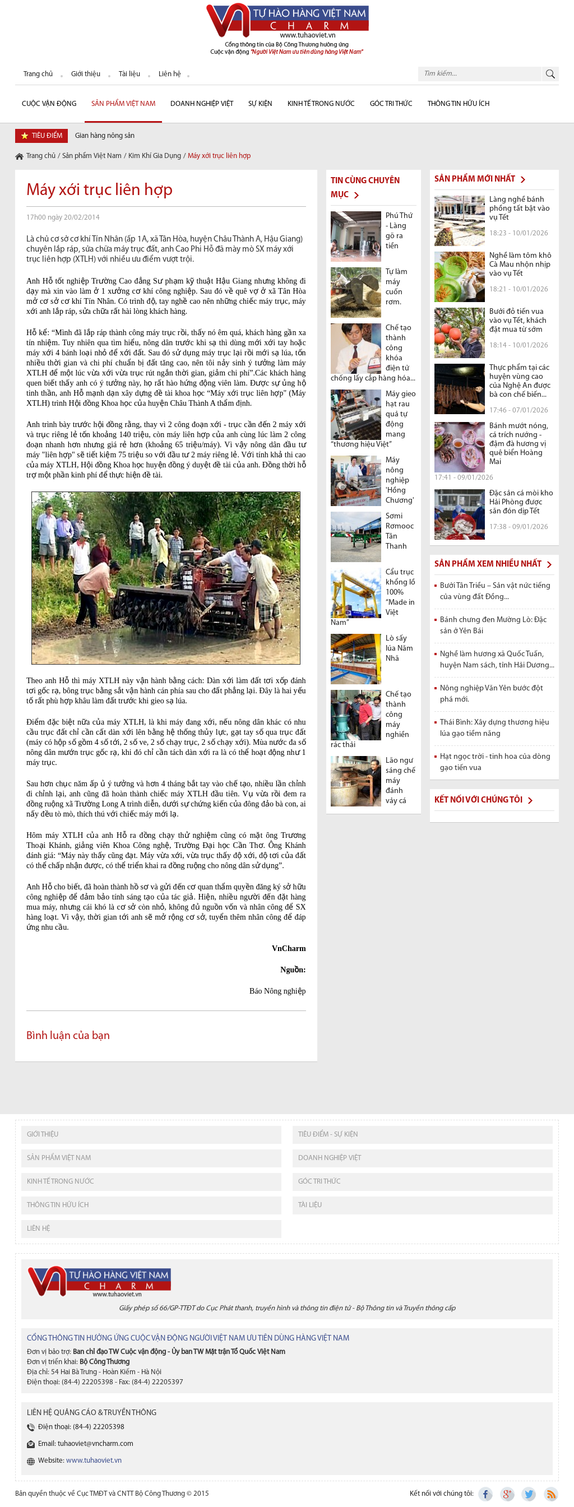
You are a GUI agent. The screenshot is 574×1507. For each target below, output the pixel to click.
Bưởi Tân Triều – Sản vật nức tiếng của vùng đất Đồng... (495, 591)
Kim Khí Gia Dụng (154, 156)
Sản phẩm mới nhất (474, 179)
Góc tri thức (319, 1181)
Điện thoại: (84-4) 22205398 (81, 1427)
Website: (80, 1460)
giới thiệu (42, 1134)
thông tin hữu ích (58, 1205)
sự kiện (260, 104)
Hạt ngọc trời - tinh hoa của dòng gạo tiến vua (495, 762)
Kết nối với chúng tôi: (442, 1493)
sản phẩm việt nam (59, 1158)
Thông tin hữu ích (458, 104)
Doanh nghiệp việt (329, 1158)
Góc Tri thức (391, 104)
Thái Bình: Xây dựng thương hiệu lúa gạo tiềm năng (494, 728)
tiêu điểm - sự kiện (328, 1134)
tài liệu (310, 1205)
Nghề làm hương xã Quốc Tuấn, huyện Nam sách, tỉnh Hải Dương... (497, 660)
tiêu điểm (47, 136)
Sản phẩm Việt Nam (123, 104)
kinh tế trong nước (60, 1181)
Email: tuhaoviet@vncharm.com (85, 1444)
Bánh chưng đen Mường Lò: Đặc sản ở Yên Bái (493, 626)
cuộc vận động (49, 104)
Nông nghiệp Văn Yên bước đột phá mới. (491, 694)
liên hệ (38, 1228)
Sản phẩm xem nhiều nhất (487, 564)
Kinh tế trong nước (321, 104)
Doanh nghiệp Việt (201, 104)
